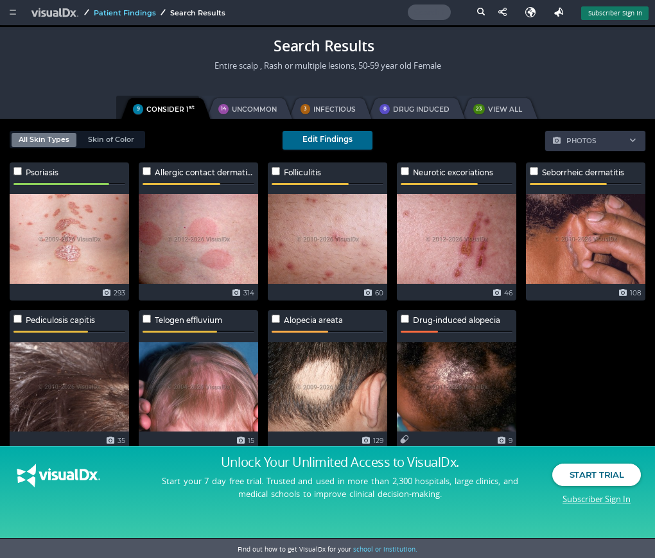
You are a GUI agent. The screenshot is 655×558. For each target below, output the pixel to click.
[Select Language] (534, 12)
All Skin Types (44, 139)
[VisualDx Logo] (56, 12)
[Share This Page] (505, 12)
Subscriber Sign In (597, 510)
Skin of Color (111, 139)
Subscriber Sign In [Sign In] (615, 12)
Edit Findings (327, 139)
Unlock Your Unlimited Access (340, 474)
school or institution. (385, 549)
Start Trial (597, 486)
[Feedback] (561, 12)
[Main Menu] (12, 12)
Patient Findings (125, 12)
